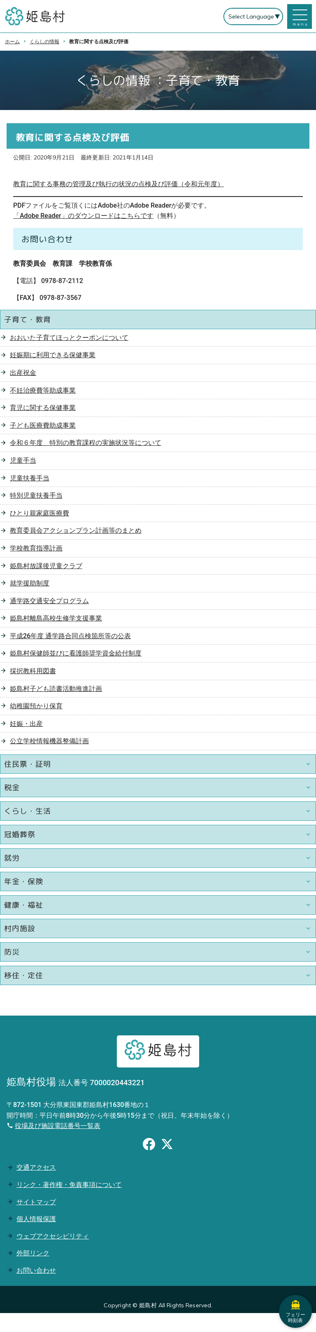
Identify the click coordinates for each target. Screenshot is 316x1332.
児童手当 (23, 460)
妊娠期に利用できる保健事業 (52, 355)
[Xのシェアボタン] (167, 1145)
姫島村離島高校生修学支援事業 (56, 618)
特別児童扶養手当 (36, 495)
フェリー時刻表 (295, 1311)
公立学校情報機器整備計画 (49, 741)
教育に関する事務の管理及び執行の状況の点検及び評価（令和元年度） (118, 184)
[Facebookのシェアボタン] (149, 1145)
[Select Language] (253, 16)
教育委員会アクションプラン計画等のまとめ (76, 530)
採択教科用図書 (33, 671)
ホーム (12, 41)
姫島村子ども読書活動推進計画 (56, 689)
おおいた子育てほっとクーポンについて (69, 338)
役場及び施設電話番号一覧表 (57, 1126)
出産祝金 (23, 373)
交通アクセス (36, 1167)
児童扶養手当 (29, 478)
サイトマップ (36, 1202)
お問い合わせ (36, 1270)
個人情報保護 (36, 1219)
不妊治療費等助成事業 (43, 390)
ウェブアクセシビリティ (52, 1236)
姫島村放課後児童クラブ (46, 566)
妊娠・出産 (26, 724)
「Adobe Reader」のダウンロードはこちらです (83, 216)
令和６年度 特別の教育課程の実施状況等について (85, 443)
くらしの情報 (44, 41)
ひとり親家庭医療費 (39, 513)
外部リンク (32, 1253)
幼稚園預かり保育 (36, 706)
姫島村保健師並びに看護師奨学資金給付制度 (76, 653)
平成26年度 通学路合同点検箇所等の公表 (70, 636)
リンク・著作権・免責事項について (69, 1185)
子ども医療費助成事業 (43, 425)
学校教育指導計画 (36, 548)
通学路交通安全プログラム (49, 601)
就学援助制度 (29, 583)
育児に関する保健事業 (43, 408)
